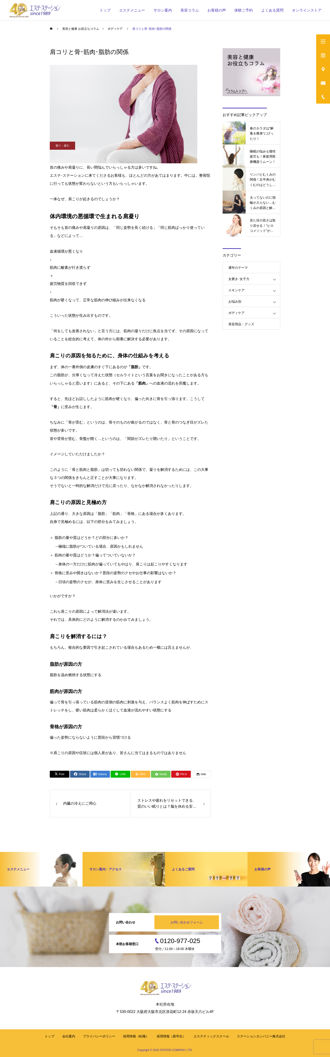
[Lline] (120, 774)
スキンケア (236, 290)
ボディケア (236, 313)
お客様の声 (216, 10)
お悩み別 (234, 301)
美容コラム (189, 10)
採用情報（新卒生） (171, 1036)
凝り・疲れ (62, 145)
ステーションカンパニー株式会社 (261, 1036)
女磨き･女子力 (238, 279)
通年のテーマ (238, 267)
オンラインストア (306, 10)
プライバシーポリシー (99, 1036)
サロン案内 (162, 10)
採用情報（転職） (136, 1036)
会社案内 (68, 1036)
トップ (105, 10)
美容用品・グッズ (241, 324)
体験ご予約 (243, 10)
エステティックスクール (211, 1036)
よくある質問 (272, 10)
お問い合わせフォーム (187, 922)
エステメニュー (132, 10)
